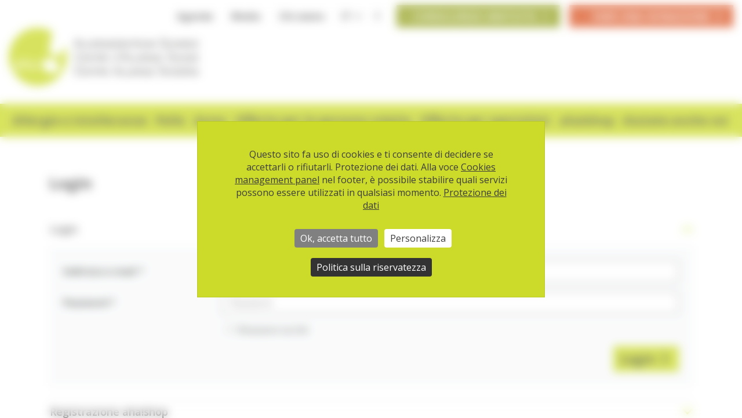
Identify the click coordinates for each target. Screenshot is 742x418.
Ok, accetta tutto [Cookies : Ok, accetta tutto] (336, 238)
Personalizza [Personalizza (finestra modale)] (418, 238)
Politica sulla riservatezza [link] (371, 267)
